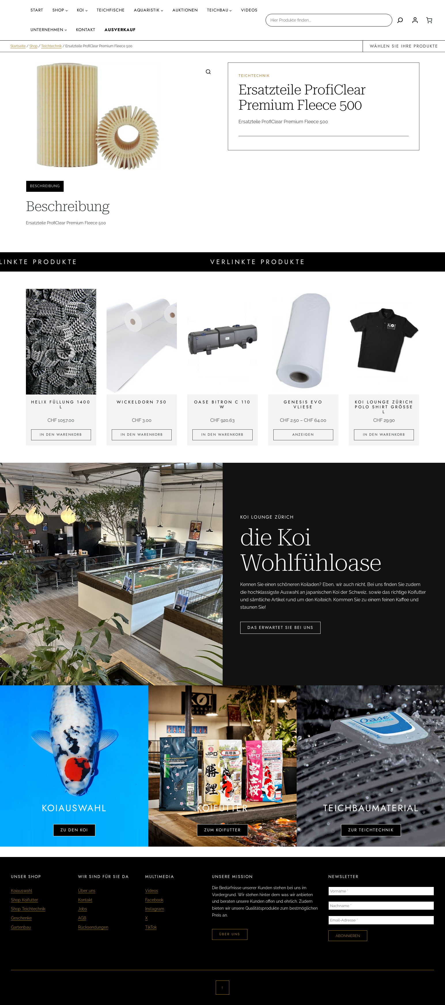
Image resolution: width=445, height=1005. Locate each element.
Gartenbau (21, 927)
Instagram (154, 908)
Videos (151, 890)
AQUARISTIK (147, 10)
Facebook (154, 899)
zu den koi (74, 830)
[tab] (45, 186)
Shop (58, 10)
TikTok (151, 927)
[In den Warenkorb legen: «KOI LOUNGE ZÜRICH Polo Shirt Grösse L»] (384, 434)
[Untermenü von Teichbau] (230, 10)
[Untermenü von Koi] (86, 10)
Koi (80, 10)
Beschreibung (45, 186)
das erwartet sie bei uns (280, 627)
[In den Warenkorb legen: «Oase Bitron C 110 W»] (222, 434)
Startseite (18, 46)
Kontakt (85, 899)
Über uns (86, 890)
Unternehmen (47, 30)
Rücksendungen (93, 927)
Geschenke (21, 917)
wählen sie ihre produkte (404, 46)
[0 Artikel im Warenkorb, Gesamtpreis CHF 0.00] (429, 20)
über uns (229, 934)
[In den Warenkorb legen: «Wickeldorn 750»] (142, 434)
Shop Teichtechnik (28, 908)
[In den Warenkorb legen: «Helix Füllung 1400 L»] (61, 434)
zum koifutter (222, 830)
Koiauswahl (21, 890)
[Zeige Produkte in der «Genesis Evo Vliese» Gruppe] (303, 434)
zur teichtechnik (371, 830)
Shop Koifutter (24, 899)
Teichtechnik (51, 46)
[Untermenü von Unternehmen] (66, 30)
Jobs (82, 908)
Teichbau (217, 10)
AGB (82, 917)
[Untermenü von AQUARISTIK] (162, 10)
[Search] (400, 20)
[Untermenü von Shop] (66, 10)
